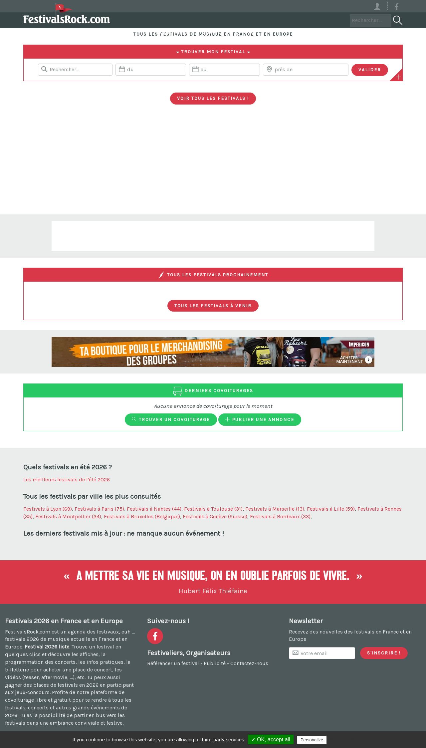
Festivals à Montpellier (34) (68, 516)
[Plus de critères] (398, 77)
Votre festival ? (314, 20)
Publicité (215, 663)
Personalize (312, 739)
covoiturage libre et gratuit (38, 700)
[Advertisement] (213, 164)
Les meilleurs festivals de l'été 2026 (66, 479)
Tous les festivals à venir (213, 305)
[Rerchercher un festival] (75, 70)
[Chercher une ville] (305, 70)
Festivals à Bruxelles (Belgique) (142, 516)
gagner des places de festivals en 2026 (52, 685)
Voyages (253, 20)
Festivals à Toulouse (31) (213, 509)
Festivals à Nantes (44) (154, 509)
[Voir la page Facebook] (396, 8)
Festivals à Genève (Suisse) (215, 516)
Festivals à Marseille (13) (274, 509)
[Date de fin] (224, 70)
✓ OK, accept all (270, 739)
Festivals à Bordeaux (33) (280, 516)
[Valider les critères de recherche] (369, 70)
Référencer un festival (173, 663)
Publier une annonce (259, 419)
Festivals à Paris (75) (99, 509)
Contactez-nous (249, 663)
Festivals (141, 20)
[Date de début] (150, 70)
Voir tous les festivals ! (213, 98)
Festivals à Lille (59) (331, 509)
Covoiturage (198, 20)
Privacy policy (344, 739)
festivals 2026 (22, 639)
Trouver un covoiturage (171, 419)
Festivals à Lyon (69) (47, 509)
